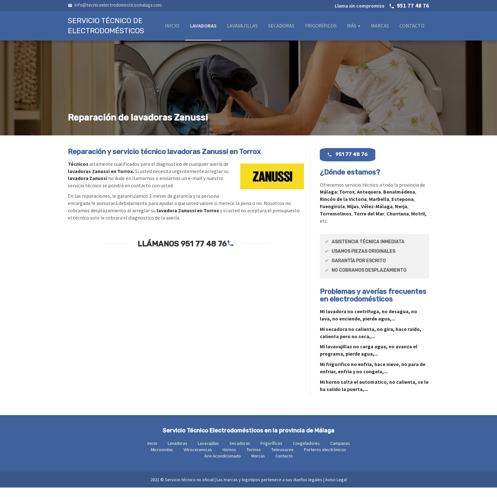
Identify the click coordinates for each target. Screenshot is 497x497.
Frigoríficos (321, 27)
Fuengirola (332, 216)
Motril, (419, 223)
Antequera (369, 201)
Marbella (379, 208)
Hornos (229, 459)
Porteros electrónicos (325, 459)
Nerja (401, 216)
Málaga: (329, 201)
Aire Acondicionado (222, 465)
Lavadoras (203, 27)
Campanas (340, 453)
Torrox (347, 201)
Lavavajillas (242, 27)
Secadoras (281, 27)
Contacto (411, 27)
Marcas (380, 27)
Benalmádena (399, 201)
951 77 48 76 (382, 5)
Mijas (353, 216)
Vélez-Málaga (377, 216)
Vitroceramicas (198, 459)
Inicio (172, 27)
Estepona (402, 208)
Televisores (282, 459)
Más (353, 27)
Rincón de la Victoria (343, 208)
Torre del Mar (369, 223)
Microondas (162, 459)
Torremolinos (336, 223)
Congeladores (306, 453)
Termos (254, 459)
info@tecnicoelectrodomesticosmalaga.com (115, 5)
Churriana (397, 223)
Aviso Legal (336, 489)
